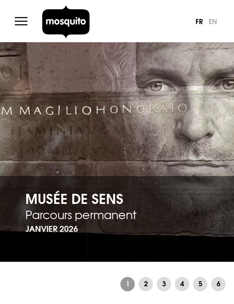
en (213, 21)
